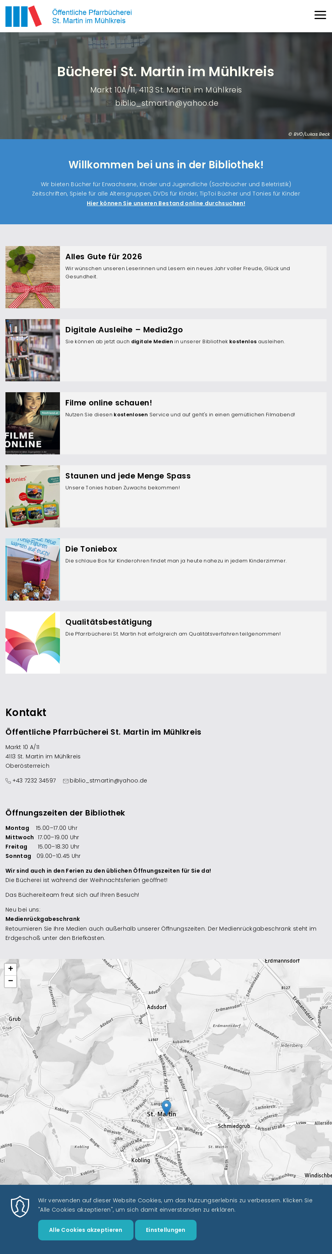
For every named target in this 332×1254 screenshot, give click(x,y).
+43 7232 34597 (34, 780)
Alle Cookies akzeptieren (86, 1230)
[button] (166, 1108)
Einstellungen (166, 1230)
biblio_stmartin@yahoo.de (166, 103)
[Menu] (320, 16)
